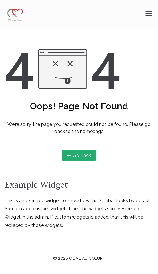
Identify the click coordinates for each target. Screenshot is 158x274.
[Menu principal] (148, 14)
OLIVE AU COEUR (86, 258)
